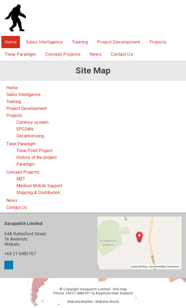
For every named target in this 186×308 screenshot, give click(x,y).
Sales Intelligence (44, 42)
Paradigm (25, 164)
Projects (158, 42)
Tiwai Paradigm (20, 54)
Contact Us (122, 54)
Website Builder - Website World (93, 302)
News (95, 54)
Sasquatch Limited (95, 289)
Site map (120, 289)
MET (20, 178)
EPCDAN (24, 129)
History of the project (36, 157)
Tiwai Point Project (34, 150)
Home (11, 42)
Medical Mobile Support (39, 185)
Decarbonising (30, 135)
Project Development (118, 42)
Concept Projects (62, 54)
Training (80, 42)
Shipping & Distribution (38, 192)
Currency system (32, 122)
